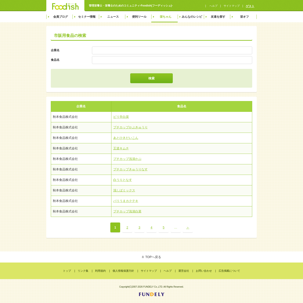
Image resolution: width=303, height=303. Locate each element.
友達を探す (218, 16)
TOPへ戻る (153, 257)
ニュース (113, 16)
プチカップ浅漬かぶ (127, 159)
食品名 (55, 59)
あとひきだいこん (125, 138)
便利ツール (139, 16)
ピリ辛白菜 (121, 117)
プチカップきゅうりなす (130, 169)
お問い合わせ (204, 270)
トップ (67, 270)
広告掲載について (229, 270)
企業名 (55, 50)
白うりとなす (122, 180)
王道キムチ (121, 148)
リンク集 (83, 270)
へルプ (213, 5)
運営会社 (183, 270)
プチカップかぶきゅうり (130, 127)
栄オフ (244, 16)
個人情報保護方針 (123, 270)
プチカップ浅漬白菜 (127, 211)
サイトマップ (232, 5)
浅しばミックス (124, 190)
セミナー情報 (87, 16)
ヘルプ (168, 270)
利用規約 (100, 270)
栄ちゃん (165, 16)
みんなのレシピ (192, 16)
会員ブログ (60, 16)
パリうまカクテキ (125, 201)
